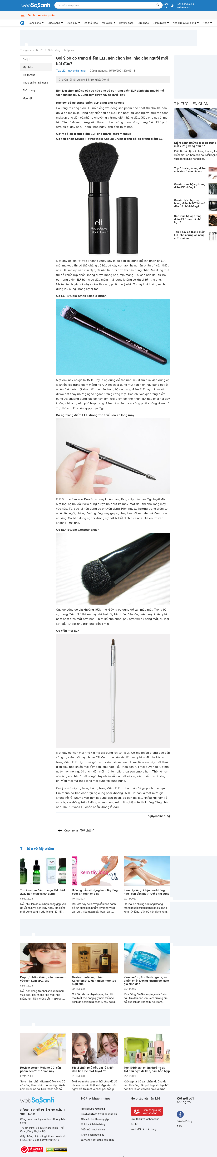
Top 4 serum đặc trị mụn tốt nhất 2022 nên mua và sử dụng (42, 891)
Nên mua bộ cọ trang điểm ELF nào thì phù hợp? (187, 219)
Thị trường (29, 75)
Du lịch (26, 59)
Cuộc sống (54, 23)
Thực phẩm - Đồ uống (35, 82)
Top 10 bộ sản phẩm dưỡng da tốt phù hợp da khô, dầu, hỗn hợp (147, 1069)
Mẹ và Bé (107, 23)
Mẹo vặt (27, 98)
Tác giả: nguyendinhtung (71, 70)
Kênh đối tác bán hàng (143, 1129)
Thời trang (29, 90)
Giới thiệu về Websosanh (145, 1119)
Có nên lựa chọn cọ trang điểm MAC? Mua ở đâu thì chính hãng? (189, 203)
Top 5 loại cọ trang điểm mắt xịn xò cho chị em (190, 170)
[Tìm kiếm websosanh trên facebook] (180, 1114)
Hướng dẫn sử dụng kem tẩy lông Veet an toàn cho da (95, 891)
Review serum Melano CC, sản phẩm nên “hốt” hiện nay (40, 1069)
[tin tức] (22, 23)
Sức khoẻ (143, 23)
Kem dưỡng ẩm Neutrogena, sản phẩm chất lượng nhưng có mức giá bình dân (146, 980)
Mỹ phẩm (69, 50)
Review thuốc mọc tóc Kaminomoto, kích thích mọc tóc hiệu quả (94, 980)
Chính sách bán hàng (93, 1124)
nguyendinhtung (159, 816)
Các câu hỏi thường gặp (95, 1119)
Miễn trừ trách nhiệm (93, 1129)
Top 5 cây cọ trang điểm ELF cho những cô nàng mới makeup (189, 235)
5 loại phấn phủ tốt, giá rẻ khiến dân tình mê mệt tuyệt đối (93, 1069)
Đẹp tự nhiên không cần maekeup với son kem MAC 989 (43, 979)
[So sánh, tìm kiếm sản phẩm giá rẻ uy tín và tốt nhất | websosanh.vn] (35, 5)
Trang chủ (26, 50)
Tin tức (40, 50)
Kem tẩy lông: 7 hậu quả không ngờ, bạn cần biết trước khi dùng (146, 891)
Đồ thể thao (91, 23)
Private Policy (184, 1121)
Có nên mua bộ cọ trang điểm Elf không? (189, 186)
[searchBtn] (158, 5)
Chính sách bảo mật (92, 1134)
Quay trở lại (79, 830)
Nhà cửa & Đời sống (184, 23)
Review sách (126, 23)
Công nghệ (34, 23)
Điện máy (72, 23)
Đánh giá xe (159, 23)
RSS (179, 1126)
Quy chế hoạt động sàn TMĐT (98, 1140)
